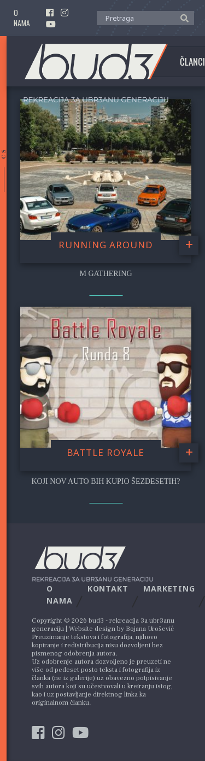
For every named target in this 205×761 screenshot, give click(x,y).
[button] (182, 17)
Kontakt (107, 588)
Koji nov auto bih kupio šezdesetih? (105, 481)
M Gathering (105, 274)
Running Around (105, 244)
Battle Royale (105, 452)
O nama (22, 18)
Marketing (169, 588)
